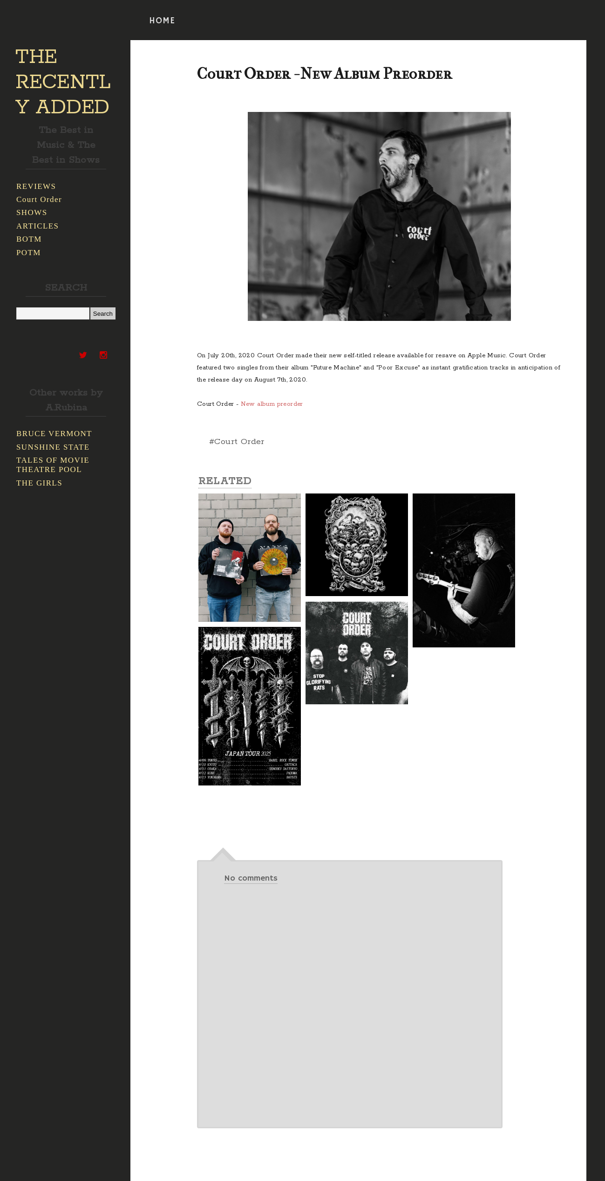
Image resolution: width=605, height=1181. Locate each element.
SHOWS (32, 212)
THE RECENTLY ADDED (63, 82)
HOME (162, 21)
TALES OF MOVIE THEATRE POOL (52, 465)
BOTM (29, 239)
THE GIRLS (39, 483)
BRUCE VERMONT (54, 433)
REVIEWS (36, 186)
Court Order (39, 199)
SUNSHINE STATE (53, 447)
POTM (28, 252)
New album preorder (272, 404)
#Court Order (237, 442)
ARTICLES (37, 226)
